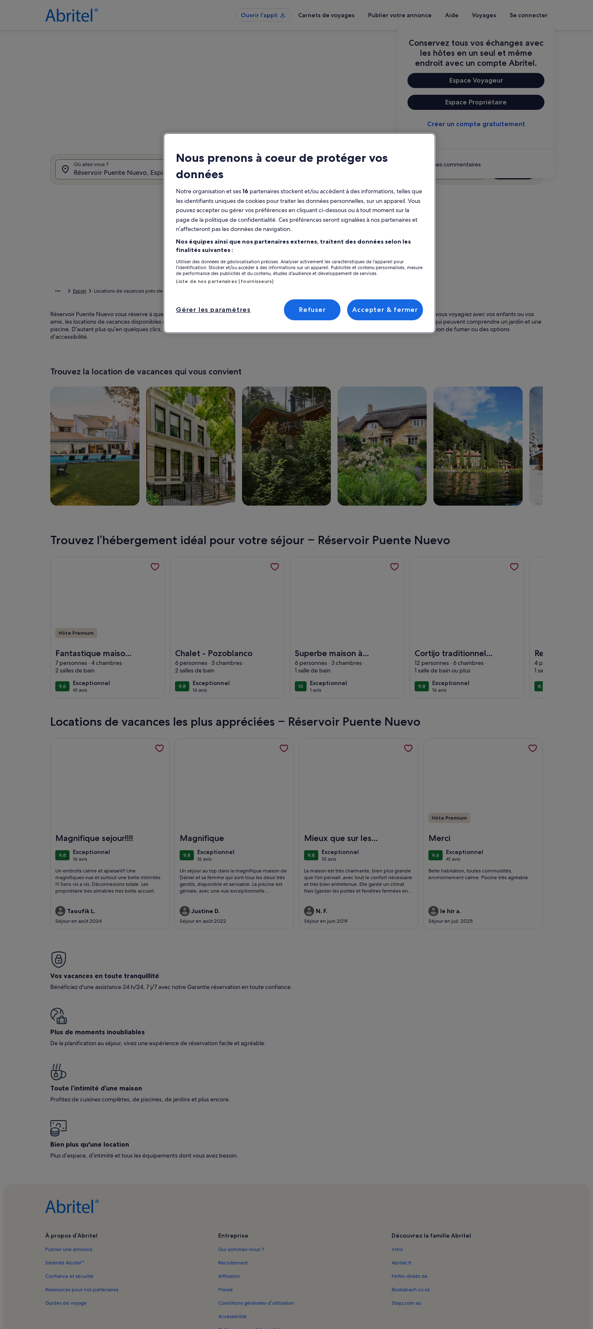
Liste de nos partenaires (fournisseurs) (224, 281)
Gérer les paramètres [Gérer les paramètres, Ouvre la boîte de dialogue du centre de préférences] (213, 310)
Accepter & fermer (385, 310)
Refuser (312, 310)
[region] (299, 233)
